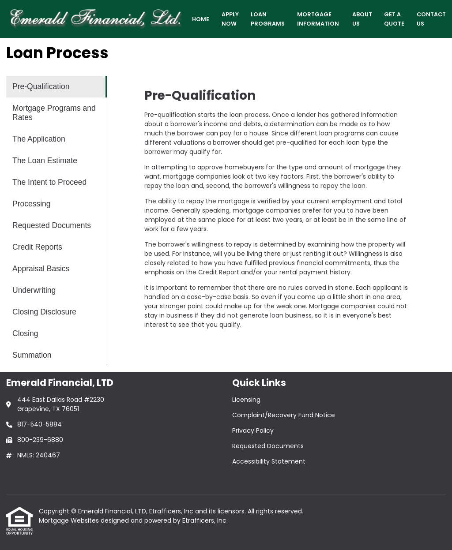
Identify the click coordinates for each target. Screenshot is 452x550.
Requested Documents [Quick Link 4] (268, 445)
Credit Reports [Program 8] (37, 247)
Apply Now (230, 19)
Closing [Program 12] (25, 333)
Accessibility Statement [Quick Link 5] (268, 461)
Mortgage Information (318, 19)
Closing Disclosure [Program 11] (44, 311)
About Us (362, 19)
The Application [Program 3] (38, 139)
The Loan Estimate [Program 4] (44, 160)
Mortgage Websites (70, 520)
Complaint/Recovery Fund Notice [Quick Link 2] (283, 415)
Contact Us (431, 19)
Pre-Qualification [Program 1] (40, 86)
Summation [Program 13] (32, 355)
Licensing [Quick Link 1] (246, 399)
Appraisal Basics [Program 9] (40, 268)
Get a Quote (394, 19)
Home (200, 19)
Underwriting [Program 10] (34, 290)
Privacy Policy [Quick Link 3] (253, 430)
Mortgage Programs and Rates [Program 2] (54, 113)
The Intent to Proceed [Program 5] (49, 182)
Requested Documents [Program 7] (51, 225)
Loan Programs (268, 19)
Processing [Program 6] (31, 203)
